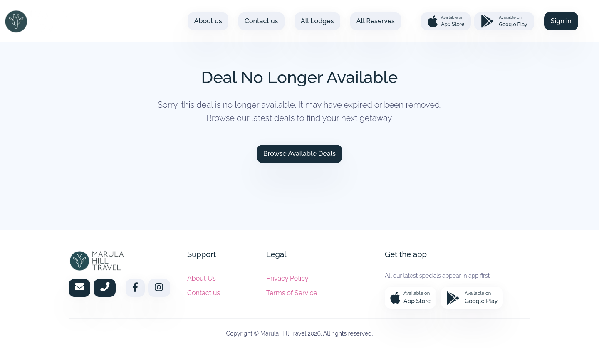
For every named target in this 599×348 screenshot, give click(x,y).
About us (208, 21)
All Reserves (375, 21)
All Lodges (317, 21)
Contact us (261, 21)
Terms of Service (291, 293)
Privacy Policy (287, 278)
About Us (201, 278)
